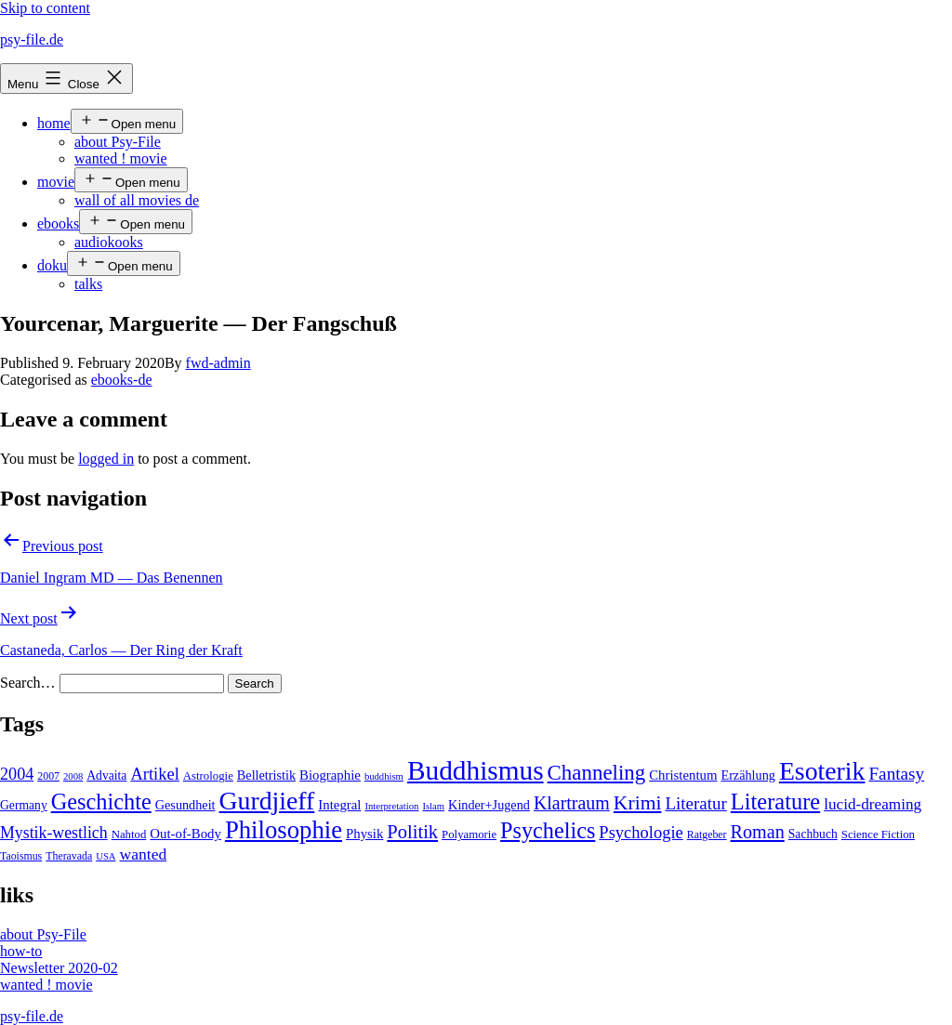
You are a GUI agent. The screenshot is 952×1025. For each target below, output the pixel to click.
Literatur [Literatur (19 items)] (695, 803)
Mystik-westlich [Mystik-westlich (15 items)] (54, 832)
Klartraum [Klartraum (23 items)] (572, 803)
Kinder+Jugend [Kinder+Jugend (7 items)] (489, 804)
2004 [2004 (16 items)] (16, 774)
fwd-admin (218, 363)
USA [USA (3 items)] (105, 856)
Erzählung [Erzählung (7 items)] (747, 775)
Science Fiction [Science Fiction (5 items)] (878, 834)
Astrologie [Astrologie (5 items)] (208, 775)
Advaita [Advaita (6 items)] (106, 775)
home (54, 123)
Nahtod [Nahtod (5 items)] (129, 834)
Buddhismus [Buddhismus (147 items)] (475, 770)
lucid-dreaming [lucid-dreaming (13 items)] (872, 804)
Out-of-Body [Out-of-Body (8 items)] (185, 833)
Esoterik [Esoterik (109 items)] (822, 770)
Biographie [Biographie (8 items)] (330, 775)
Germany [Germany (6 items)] (23, 805)
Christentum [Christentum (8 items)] (683, 775)
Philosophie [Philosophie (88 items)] (283, 830)
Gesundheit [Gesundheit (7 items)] (185, 804)
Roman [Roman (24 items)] (758, 831)
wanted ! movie (120, 158)
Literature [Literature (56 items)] (775, 801)
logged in (106, 459)
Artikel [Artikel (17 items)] (154, 774)
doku (52, 265)
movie (55, 182)
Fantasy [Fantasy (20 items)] (896, 773)
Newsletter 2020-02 (59, 968)
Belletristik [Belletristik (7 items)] (266, 775)
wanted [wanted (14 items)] (143, 854)
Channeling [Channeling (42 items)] (597, 772)
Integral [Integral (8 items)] (339, 804)
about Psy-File (117, 142)
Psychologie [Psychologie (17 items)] (640, 832)
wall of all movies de (136, 200)
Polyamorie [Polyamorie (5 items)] (469, 834)
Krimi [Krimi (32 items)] (638, 803)
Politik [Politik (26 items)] (412, 831)
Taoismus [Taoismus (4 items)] (21, 855)
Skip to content (45, 8)
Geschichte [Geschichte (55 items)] (101, 801)
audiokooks (108, 242)
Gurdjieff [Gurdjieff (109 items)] (267, 800)
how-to (21, 951)
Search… (28, 682)
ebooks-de (121, 380)
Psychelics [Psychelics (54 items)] (547, 830)
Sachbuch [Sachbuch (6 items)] (813, 834)
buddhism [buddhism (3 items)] (383, 776)
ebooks (58, 223)
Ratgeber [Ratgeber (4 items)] (707, 834)
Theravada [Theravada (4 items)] (69, 855)
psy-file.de (31, 39)
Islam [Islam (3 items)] (433, 806)
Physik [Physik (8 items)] (364, 833)
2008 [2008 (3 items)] (73, 776)
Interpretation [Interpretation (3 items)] (391, 806)
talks (88, 284)
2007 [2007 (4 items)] (48, 775)
